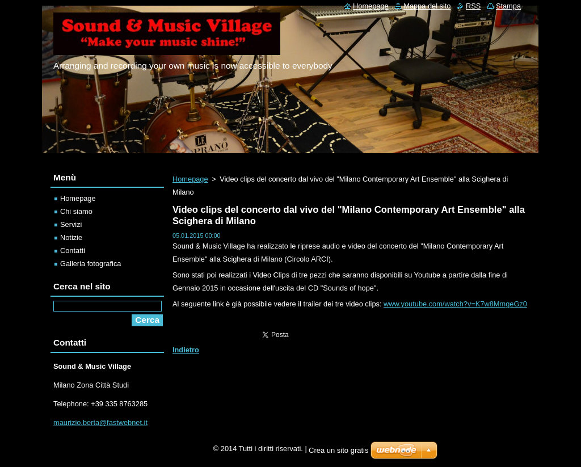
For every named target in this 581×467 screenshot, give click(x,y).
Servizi (71, 224)
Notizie (71, 237)
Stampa (508, 6)
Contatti (72, 250)
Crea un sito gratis (339, 450)
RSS (473, 6)
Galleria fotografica (90, 263)
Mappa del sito (427, 6)
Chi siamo (76, 211)
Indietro (185, 350)
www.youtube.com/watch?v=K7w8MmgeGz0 (455, 304)
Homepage (190, 179)
